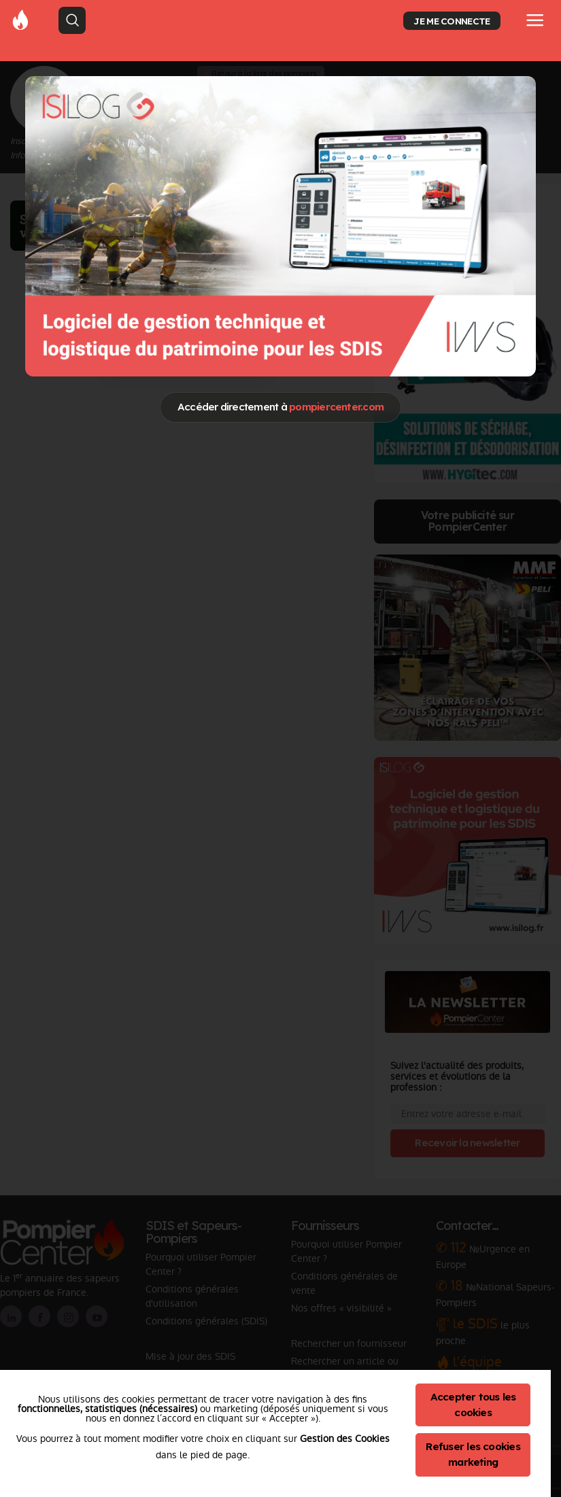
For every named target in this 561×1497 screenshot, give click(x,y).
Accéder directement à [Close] (280, 406)
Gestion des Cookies (345, 1438)
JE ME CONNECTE (451, 21)
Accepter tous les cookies (473, 1404)
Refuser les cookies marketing (473, 1454)
